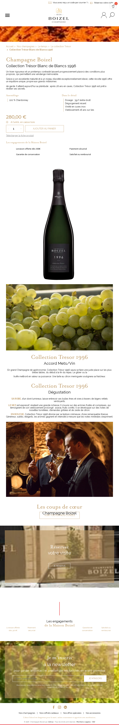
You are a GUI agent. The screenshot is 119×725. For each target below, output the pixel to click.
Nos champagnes (27, 713)
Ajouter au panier (44, 128)
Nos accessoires (93, 713)
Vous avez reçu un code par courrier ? (67, 2)
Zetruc (50, 722)
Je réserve (59, 566)
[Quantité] (14, 129)
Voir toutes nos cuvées (59, 515)
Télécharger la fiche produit (20, 135)
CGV (93, 722)
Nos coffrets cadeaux (49, 713)
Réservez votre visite (101, 3)
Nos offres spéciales (72, 713)
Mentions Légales (84, 722)
